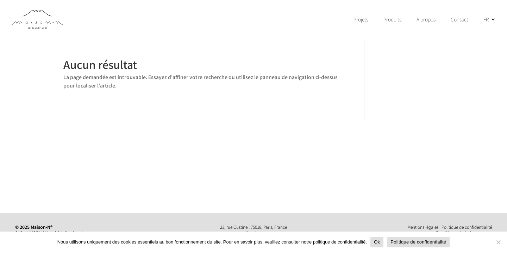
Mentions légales (422, 227)
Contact (459, 20)
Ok (377, 242)
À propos (426, 20)
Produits (392, 20)
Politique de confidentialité (467, 227)
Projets (360, 20)
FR (486, 20)
